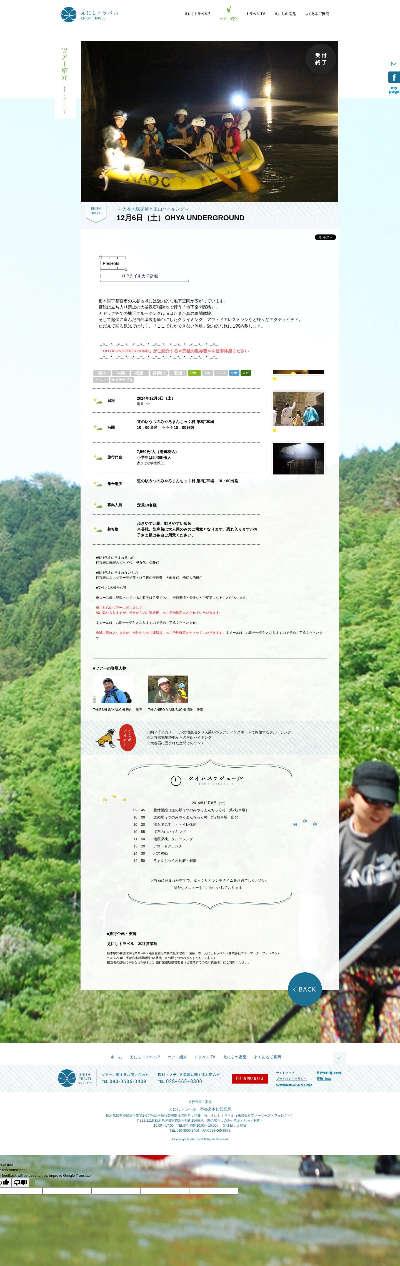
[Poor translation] (20, 1182)
